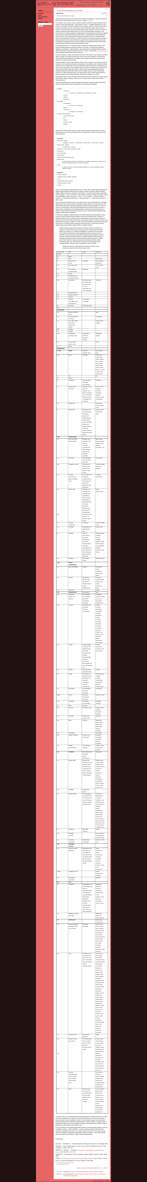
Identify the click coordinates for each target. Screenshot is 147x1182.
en (105, 9)
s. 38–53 (89, 20)
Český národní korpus (102, 50)
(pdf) (106, 15)
